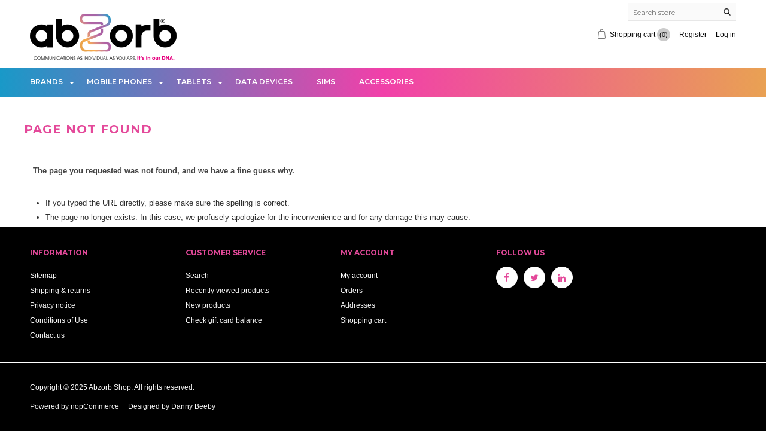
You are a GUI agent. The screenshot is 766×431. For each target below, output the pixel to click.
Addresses (358, 305)
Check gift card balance (224, 320)
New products (208, 305)
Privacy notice (52, 305)
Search (197, 275)
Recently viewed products (227, 290)
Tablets (193, 81)
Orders (352, 290)
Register (693, 34)
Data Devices (264, 81)
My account (359, 275)
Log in (726, 34)
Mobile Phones (119, 81)
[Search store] (682, 12)
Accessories (386, 81)
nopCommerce (95, 406)
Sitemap (43, 275)
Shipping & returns (60, 290)
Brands (46, 81)
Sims (326, 81)
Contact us (47, 335)
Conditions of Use (59, 320)
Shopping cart (363, 320)
